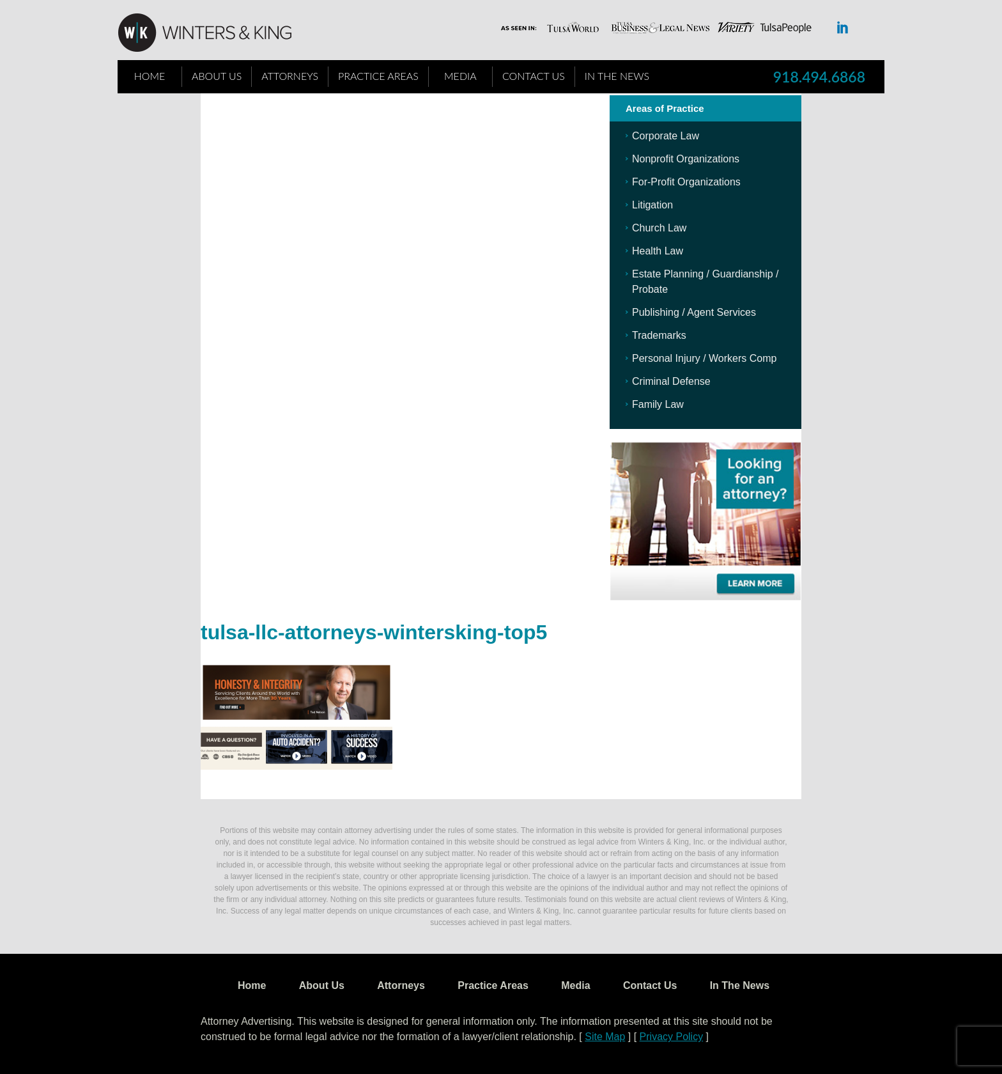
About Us (217, 76)
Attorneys (289, 76)
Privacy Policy (672, 1036)
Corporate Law (665, 135)
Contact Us (533, 76)
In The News (617, 76)
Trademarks (659, 335)
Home (150, 76)
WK (215, 33)
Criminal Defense (671, 381)
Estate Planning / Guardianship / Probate (705, 281)
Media (460, 76)
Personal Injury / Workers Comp (704, 358)
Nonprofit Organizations (685, 158)
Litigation (652, 204)
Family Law (658, 404)
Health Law (657, 250)
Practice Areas (378, 76)
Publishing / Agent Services (694, 312)
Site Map (605, 1036)
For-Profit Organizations (686, 181)
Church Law (659, 227)
